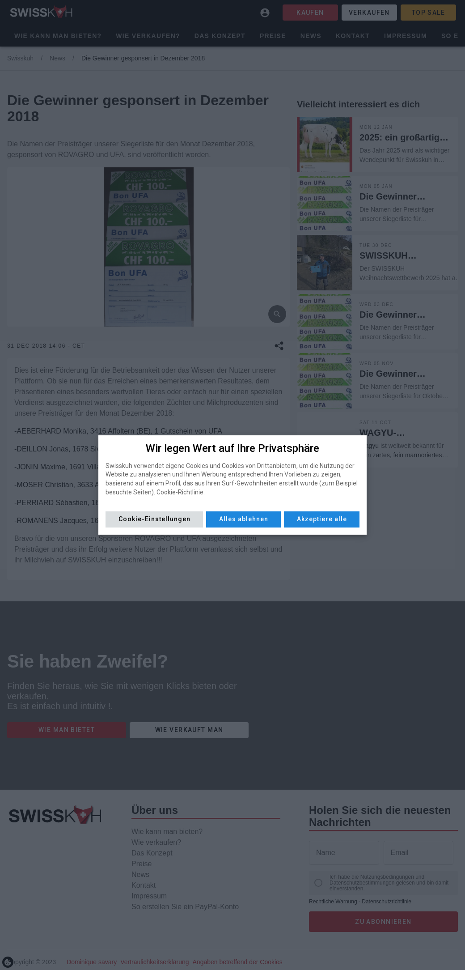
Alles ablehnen (243, 519)
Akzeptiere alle (322, 519)
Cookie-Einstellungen (154, 519)
